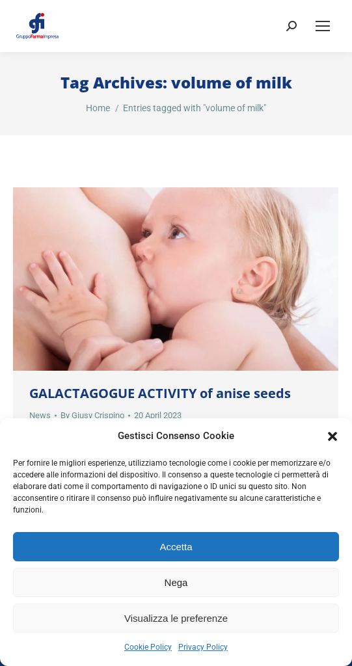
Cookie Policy (148, 647)
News (40, 415)
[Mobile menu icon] (323, 26)
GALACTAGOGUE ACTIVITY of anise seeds (160, 393)
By (92, 415)
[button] (332, 436)
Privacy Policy (203, 647)
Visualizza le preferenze (176, 618)
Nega (176, 582)
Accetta (175, 546)
